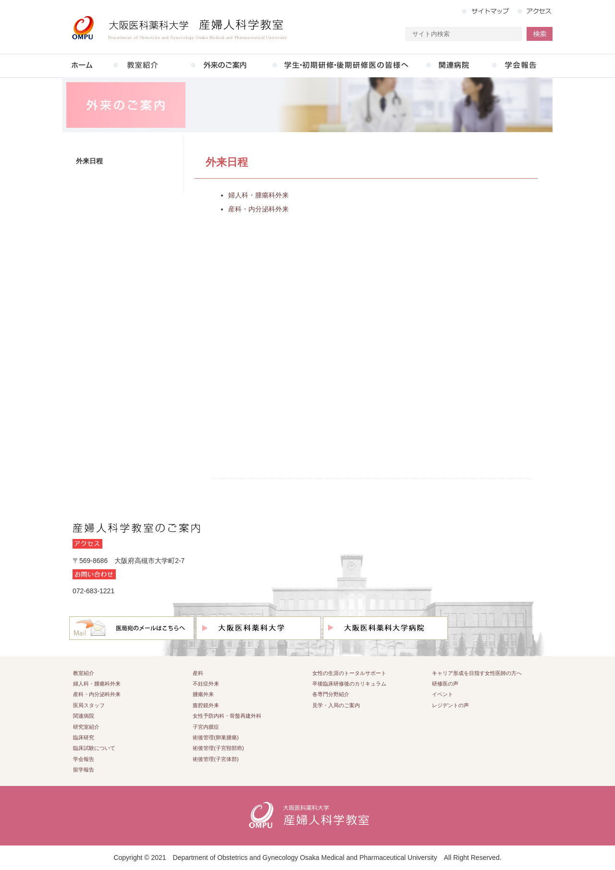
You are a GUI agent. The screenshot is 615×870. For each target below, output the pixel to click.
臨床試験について (94, 748)
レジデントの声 (450, 705)
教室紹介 (83, 673)
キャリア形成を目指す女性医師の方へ (477, 673)
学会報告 (83, 759)
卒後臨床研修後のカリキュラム (349, 683)
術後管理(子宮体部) (215, 759)
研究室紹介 (86, 727)
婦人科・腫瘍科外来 (258, 195)
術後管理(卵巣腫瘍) (215, 737)
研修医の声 (445, 683)
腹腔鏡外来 (206, 705)
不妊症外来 (206, 683)
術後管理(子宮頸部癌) (218, 748)
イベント (442, 694)
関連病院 (83, 716)
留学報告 (83, 769)
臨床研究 (83, 737)
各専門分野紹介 (330, 694)
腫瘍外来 (203, 694)
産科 (198, 673)
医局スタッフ (89, 705)
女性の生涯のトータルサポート (349, 673)
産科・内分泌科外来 (258, 209)
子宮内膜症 (206, 727)
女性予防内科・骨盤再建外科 (227, 716)
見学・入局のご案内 (336, 705)
